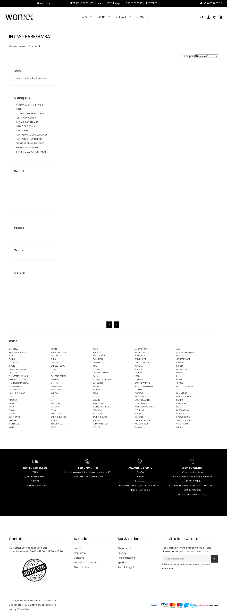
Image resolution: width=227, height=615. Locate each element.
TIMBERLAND (14, 423)
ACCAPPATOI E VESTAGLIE (30, 105)
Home (77, 548)
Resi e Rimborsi (126, 557)
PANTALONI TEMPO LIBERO (30, 139)
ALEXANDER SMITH (142, 349)
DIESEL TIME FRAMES (18, 369)
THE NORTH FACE (142, 420)
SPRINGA (13, 420)
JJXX (178, 389)
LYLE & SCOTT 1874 (185, 396)
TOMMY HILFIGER (100, 423)
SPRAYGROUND (183, 417)
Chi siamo (80, 553)
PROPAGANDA (182, 410)
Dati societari (16, 604)
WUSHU (179, 427)
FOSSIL (179, 379)
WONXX (96, 427)
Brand (140, 16)
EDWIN (179, 372)
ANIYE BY (97, 352)
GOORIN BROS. (15, 386)
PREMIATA (97, 410)
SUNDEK (96, 420)
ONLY (11, 406)
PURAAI (12, 413)
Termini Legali (126, 567)
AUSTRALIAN (56, 355)
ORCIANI (55, 406)
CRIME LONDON (141, 362)
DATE (95, 366)
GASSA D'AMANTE (142, 383)
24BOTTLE (13, 349)
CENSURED (14, 362)
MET (53, 400)
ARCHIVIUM (139, 352)
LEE (10, 396)
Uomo (84, 16)
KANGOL (54, 393)
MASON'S (13, 400)
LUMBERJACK (140, 396)
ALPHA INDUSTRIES (17, 352)
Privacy (122, 553)
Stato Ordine (81, 567)
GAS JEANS (98, 383)
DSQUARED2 (14, 372)
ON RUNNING (140, 403)
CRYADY (180, 362)
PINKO (12, 410)
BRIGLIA (179, 355)
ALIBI (178, 349)
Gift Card (121, 16)
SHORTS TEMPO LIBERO (28, 147)
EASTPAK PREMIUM (101, 372)
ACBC (95, 349)
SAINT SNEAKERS (58, 417)
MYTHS (12, 403)
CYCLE (12, 366)
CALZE (19, 109)
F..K (177, 376)
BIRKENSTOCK (99, 355)
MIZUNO (96, 400)
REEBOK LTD (98, 413)
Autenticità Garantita (86, 562)
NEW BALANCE (99, 403)
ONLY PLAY (181, 403)
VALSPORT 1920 (141, 423)
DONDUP (138, 369)
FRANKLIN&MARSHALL (19, 383)
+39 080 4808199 (213, 3)
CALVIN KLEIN (140, 359)
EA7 (52, 372)
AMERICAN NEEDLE (59, 352)
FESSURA (55, 379)
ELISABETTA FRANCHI (18, 376)
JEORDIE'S (97, 389)
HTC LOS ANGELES (184, 386)
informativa (167, 568)
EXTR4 (137, 376)
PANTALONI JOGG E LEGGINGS (32, 134)
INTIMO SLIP (22, 130)
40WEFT (54, 349)
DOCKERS (97, 369)
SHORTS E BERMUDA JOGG (30, 143)
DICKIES (179, 366)
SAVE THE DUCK (100, 417)
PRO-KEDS (139, 410)
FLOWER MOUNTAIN (102, 379)
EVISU (95, 376)
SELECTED (138, 417)
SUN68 (54, 420)
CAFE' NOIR (98, 359)
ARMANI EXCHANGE (185, 352)
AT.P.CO (12, 355)
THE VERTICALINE (184, 420)
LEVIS (53, 396)
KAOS (95, 393)
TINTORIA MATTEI (58, 423)
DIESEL (54, 369)
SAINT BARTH (15, 417)
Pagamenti (124, 548)
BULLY (53, 359)
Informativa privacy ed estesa (40, 604)
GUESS (96, 386)
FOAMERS (138, 379)
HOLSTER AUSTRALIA (143, 386)
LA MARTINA (181, 393)
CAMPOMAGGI (183, 359)
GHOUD (179, 383)
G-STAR (54, 383)
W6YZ (53, 427)
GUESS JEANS (57, 386)
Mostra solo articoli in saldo (30, 78)
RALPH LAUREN (57, 413)
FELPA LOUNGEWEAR (26, 117)
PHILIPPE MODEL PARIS (144, 406)
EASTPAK (138, 372)
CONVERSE (98, 362)
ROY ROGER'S (182, 413)
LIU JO (95, 396)
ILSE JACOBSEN (16, 389)
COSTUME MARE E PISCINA (30, 113)
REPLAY (137, 413)
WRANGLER (139, 427)
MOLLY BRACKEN (142, 400)
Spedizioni (124, 562)
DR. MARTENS (182, 369)
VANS (11, 427)
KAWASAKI (139, 393)
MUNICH (180, 400)
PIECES (179, 406)
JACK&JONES (57, 389)
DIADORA (138, 366)
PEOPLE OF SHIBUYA (102, 406)
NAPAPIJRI (55, 403)
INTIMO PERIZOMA (25, 126)
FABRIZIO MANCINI (17, 379)
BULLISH (12, 359)
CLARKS (54, 362)
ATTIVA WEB (23, 609)
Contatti (79, 557)
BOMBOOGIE (140, 355)
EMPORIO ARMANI (59, 376)
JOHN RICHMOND (17, 393)
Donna (101, 16)
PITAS (53, 410)
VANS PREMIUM (183, 423)
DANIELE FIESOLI (58, 366)
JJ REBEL (138, 389)
